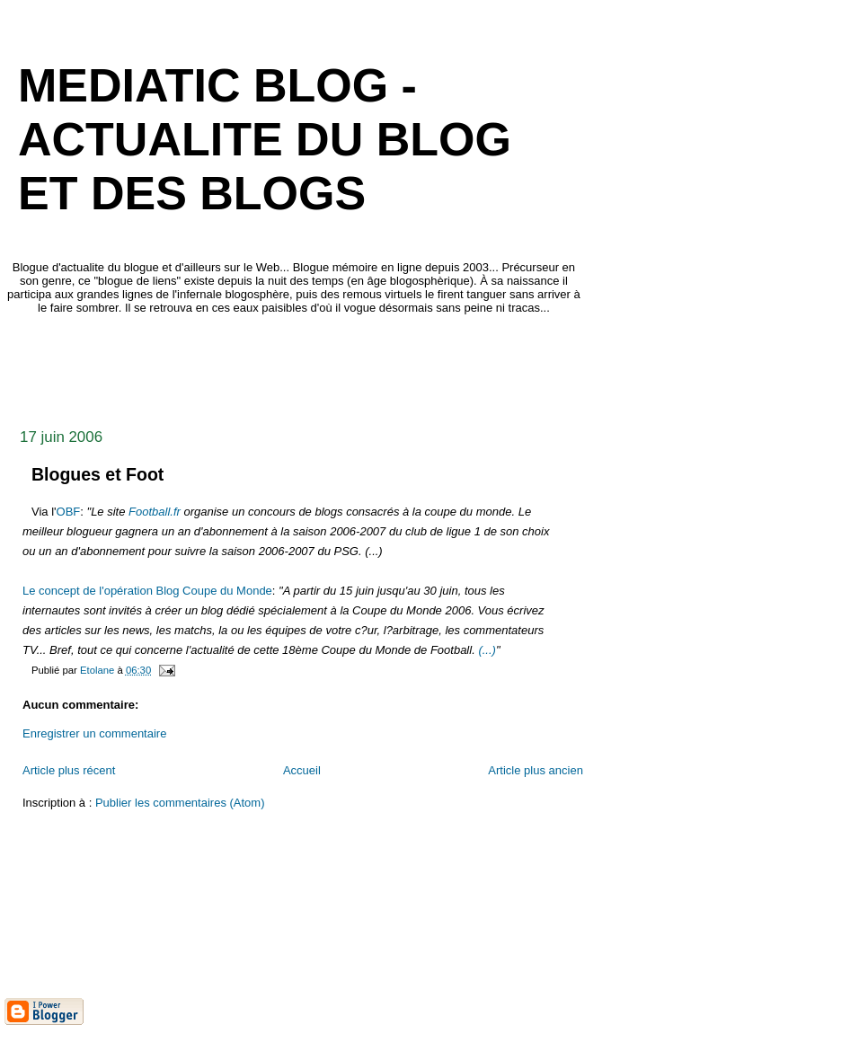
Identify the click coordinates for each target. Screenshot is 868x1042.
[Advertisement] (331, 366)
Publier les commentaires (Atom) (180, 802)
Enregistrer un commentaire (94, 733)
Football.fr (154, 511)
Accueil (302, 770)
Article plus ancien (535, 770)
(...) (487, 650)
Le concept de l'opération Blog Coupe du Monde (147, 590)
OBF (69, 511)
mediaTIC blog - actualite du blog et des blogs (264, 139)
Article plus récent (68, 770)
